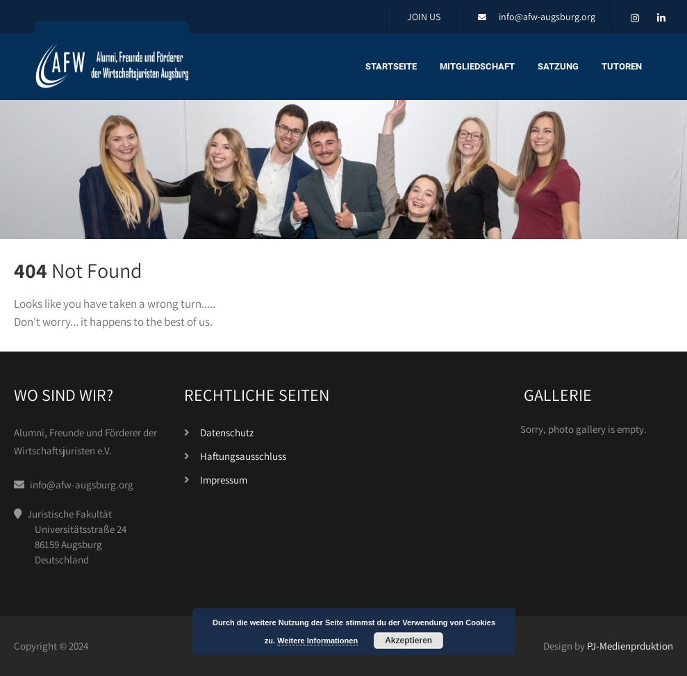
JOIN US (423, 16)
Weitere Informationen (317, 640)
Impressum (223, 479)
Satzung (558, 66)
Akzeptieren (408, 640)
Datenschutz (227, 432)
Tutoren (622, 66)
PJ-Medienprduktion (630, 645)
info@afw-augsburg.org (547, 16)
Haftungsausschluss (243, 456)
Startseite (391, 66)
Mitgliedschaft (477, 66)
